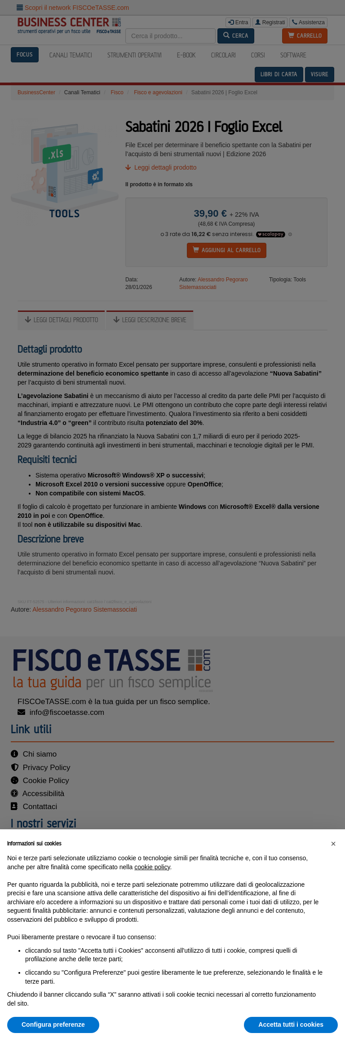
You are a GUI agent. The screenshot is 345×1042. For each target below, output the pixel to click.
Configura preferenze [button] (53, 1024)
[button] (333, 843)
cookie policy (152, 867)
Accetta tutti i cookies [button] (290, 1024)
